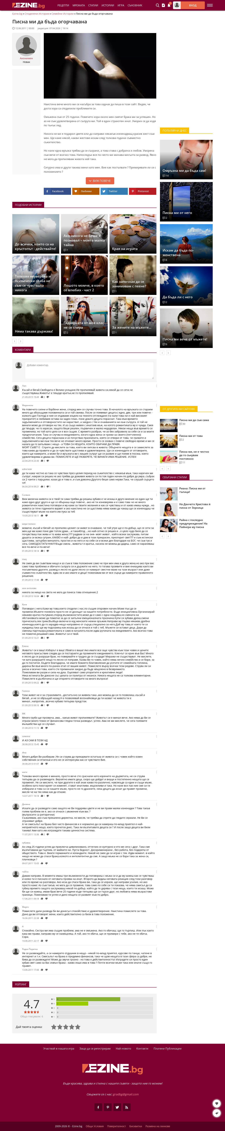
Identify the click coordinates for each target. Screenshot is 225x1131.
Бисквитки (135, 1126)
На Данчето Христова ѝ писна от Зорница (194, 505)
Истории (108, 5)
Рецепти (63, 5)
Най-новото (123, 1048)
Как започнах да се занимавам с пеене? (129, 283)
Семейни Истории (63, 13)
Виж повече (102, 181)
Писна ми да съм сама (194, 420)
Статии (93, 5)
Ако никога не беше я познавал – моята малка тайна (84, 240)
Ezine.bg (17, 13)
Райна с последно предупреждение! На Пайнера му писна (193, 523)
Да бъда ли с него (178, 297)
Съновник (135, 5)
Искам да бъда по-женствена (178, 252)
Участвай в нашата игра (58, 1048)
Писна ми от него (177, 212)
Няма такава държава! (34, 331)
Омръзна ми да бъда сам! (184, 170)
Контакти (142, 1048)
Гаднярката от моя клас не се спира (84, 325)
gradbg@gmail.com (126, 1094)
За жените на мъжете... (131, 327)
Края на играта (125, 248)
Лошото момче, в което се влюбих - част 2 (84, 287)
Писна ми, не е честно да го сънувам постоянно (194, 455)
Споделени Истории (37, 13)
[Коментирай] (89, 370)
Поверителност (116, 1126)
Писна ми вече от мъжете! (185, 339)
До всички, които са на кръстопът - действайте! (35, 246)
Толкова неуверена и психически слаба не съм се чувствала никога (33, 283)
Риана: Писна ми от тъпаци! (192, 490)
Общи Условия (95, 1126)
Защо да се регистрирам (95, 1048)
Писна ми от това (191, 436)
